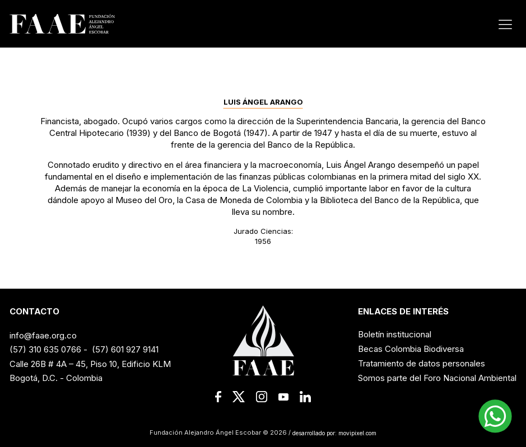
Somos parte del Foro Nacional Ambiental (437, 378)
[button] (495, 416)
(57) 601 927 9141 (125, 349)
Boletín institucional (394, 334)
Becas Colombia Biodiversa (411, 349)
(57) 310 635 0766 (45, 349)
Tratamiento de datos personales (421, 363)
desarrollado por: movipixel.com (333, 432)
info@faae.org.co (43, 335)
